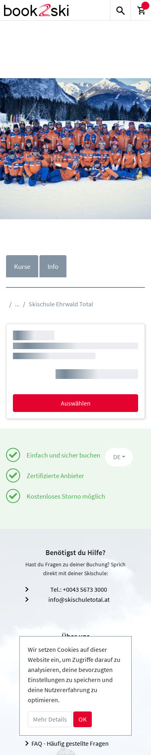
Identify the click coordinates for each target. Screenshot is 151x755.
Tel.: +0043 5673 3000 (78, 589)
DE (116, 457)
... (17, 304)
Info (53, 266)
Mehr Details (50, 719)
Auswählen (76, 403)
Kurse (22, 266)
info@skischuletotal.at (79, 599)
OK (83, 719)
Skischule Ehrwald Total (61, 304)
